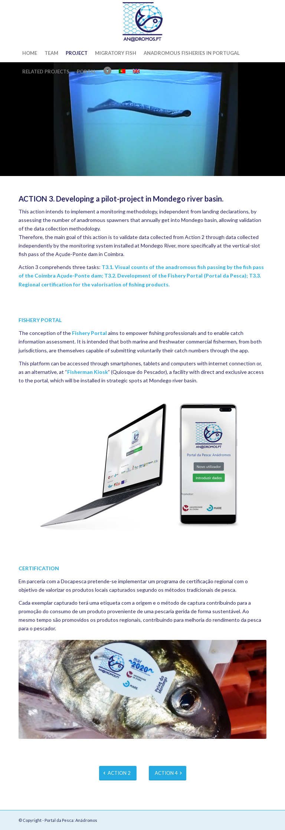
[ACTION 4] (167, 773)
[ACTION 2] (118, 773)
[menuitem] (30, 53)
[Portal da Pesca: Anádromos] (142, 22)
